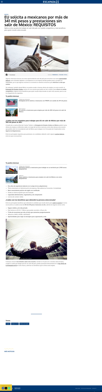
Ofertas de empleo (24, 323)
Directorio (77, 388)
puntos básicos (59, 134)
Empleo (8, 323)
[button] (2, 2)
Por (11, 74)
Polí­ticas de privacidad (86, 388)
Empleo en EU (15, 323)
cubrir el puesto (57, 203)
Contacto (94, 388)
